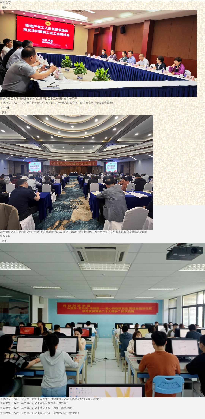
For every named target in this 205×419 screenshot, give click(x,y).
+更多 (3, 7)
